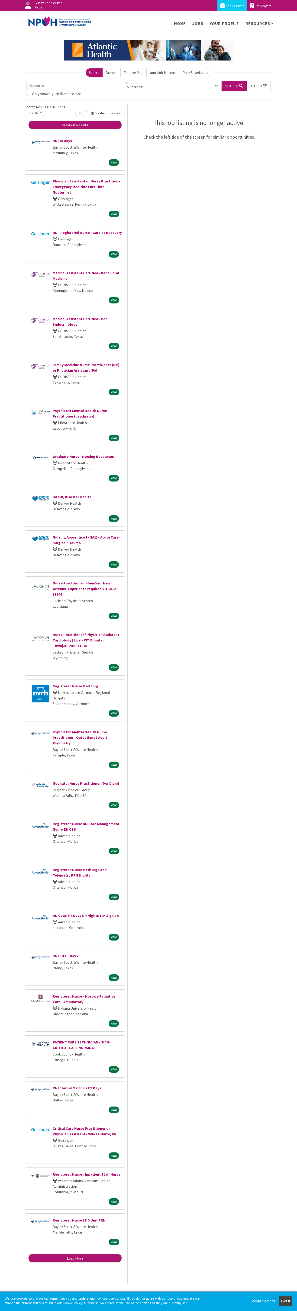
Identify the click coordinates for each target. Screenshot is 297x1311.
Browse (111, 72)
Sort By (34, 113)
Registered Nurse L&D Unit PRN (79, 1220)
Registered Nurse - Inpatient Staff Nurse (86, 1174)
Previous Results (75, 125)
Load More (75, 1258)
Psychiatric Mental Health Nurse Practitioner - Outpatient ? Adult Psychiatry (80, 737)
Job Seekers (232, 6)
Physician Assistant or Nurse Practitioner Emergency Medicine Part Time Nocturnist (87, 187)
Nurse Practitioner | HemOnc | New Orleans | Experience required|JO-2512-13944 (85, 588)
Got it (285, 1301)
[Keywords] (75, 86)
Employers (260, 6)
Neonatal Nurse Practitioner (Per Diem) (86, 783)
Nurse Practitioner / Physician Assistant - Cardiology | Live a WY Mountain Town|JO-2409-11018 (87, 640)
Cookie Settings (262, 1301)
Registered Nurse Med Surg (75, 686)
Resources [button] (257, 23)
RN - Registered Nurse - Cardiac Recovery (87, 232)
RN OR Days (62, 140)
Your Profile (224, 23)
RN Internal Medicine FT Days (77, 1088)
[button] (259, 86)
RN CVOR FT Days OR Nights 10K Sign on (86, 915)
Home (180, 23)
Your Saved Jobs (195, 72)
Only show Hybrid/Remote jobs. (57, 93)
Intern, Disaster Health (72, 496)
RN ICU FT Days (65, 956)
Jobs (197, 23)
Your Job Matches (163, 72)
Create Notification (106, 113)
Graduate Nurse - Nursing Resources (83, 456)
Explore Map (133, 72)
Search (94, 72)
